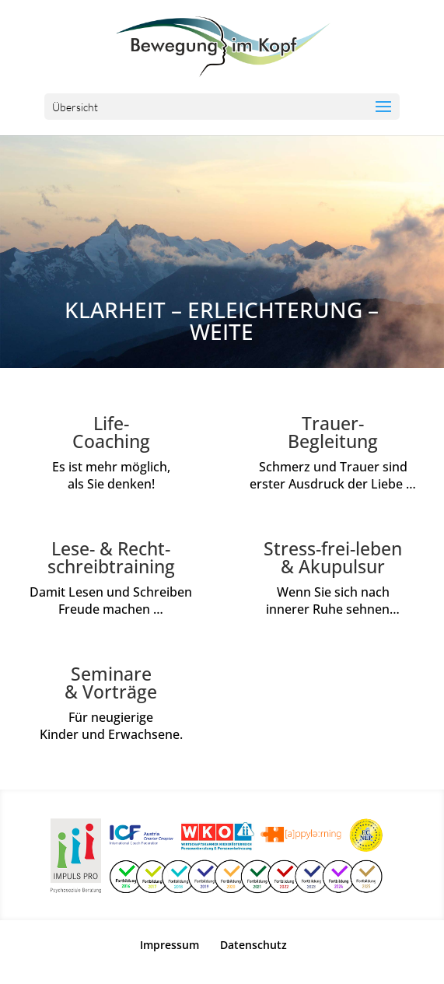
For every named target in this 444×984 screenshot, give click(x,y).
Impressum (169, 944)
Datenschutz (253, 944)
